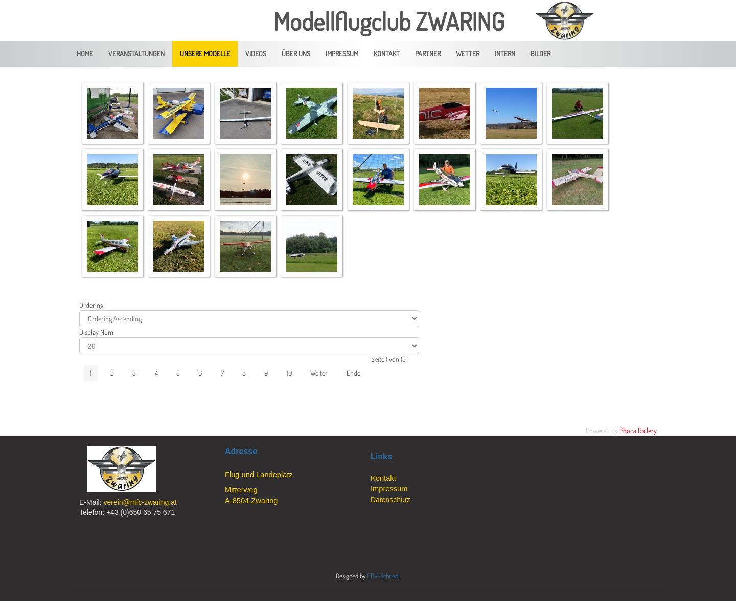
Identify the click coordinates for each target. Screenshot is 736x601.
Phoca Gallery (638, 430)
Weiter (319, 373)
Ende (353, 373)
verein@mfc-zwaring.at (139, 502)
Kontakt (383, 478)
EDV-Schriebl (383, 576)
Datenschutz (390, 500)
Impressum (389, 489)
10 (289, 373)
